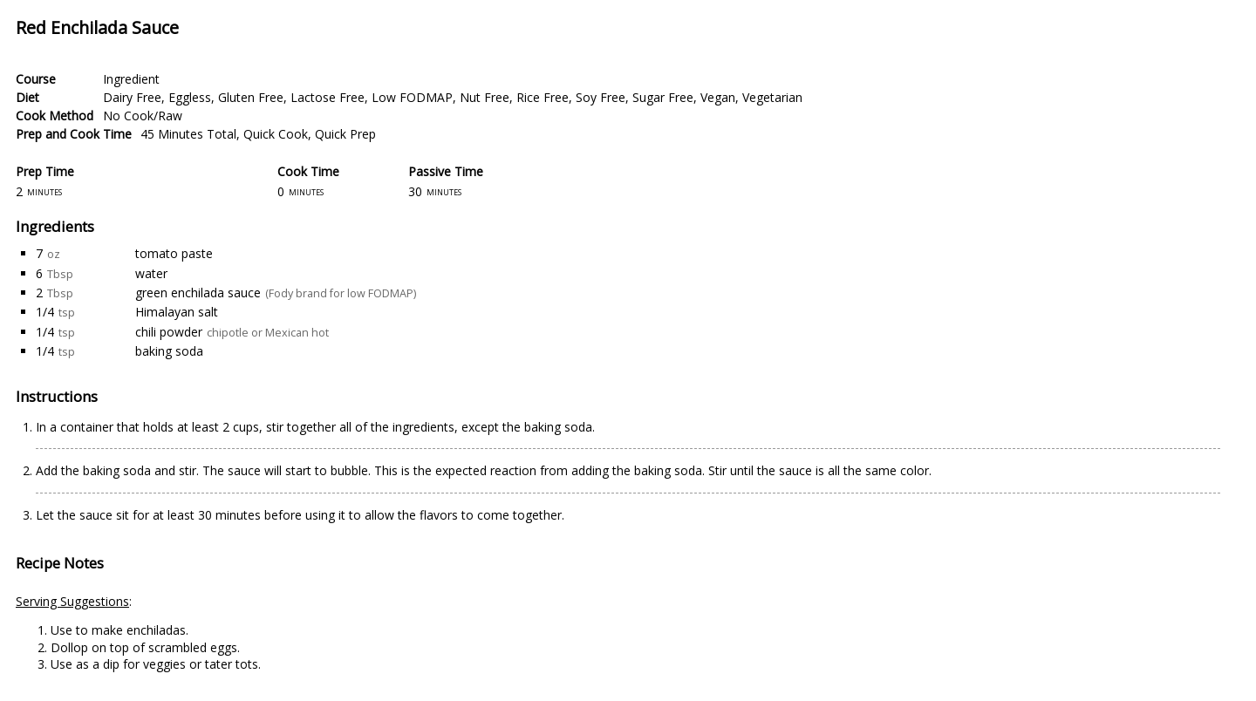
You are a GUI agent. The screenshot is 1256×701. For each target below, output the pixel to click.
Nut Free (484, 97)
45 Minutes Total (188, 134)
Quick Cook (275, 134)
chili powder (168, 331)
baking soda (169, 351)
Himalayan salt (176, 311)
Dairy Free (132, 97)
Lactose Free (327, 97)
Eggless (189, 97)
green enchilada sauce (198, 292)
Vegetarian (772, 97)
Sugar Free (662, 97)
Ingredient (131, 79)
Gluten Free (250, 97)
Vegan (717, 97)
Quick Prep (345, 134)
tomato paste (174, 253)
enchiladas (156, 630)
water (151, 273)
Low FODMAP (412, 97)
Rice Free (542, 97)
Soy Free (600, 97)
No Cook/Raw (142, 115)
